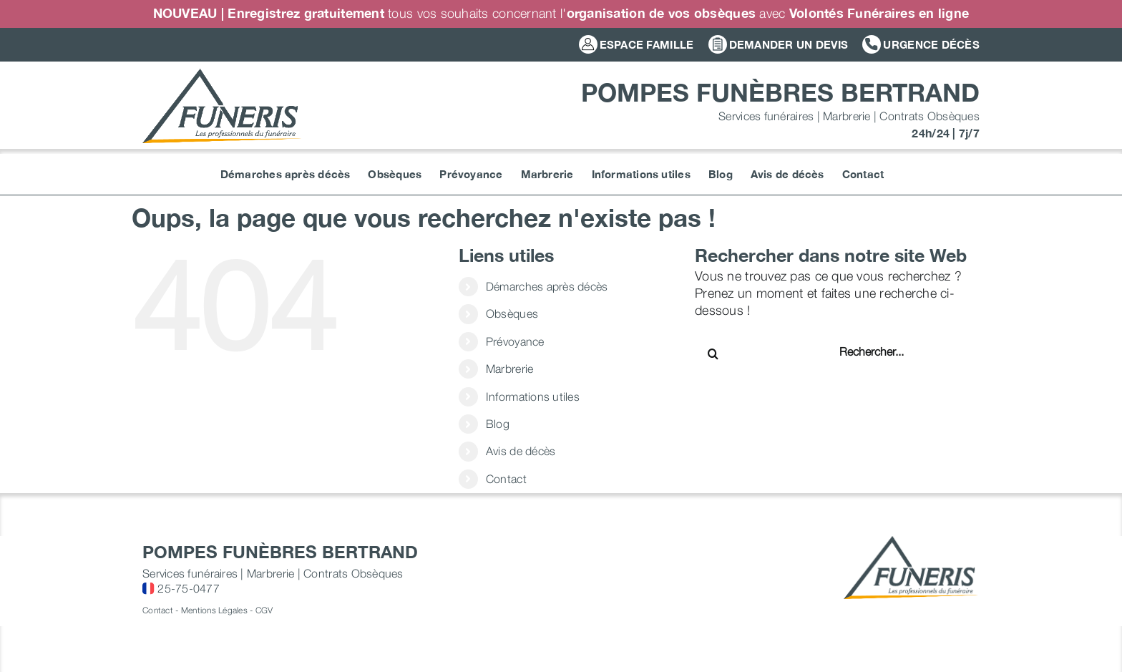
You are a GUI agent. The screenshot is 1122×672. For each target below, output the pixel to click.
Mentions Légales (214, 610)
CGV (264, 610)
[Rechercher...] (885, 351)
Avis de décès (521, 450)
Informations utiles (533, 396)
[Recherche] (713, 353)
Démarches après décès (547, 286)
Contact (506, 478)
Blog (497, 423)
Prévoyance (515, 341)
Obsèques (512, 313)
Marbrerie (509, 368)
